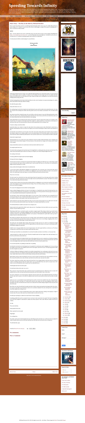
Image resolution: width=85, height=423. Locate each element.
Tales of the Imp (65, 200)
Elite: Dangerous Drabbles (67, 187)
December (66, 223)
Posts (64, 370)
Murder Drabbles (65, 191)
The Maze (64, 207)
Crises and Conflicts (66, 380)
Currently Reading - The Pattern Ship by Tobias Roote (68, 246)
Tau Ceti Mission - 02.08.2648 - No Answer (68, 261)
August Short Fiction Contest (70, 163)
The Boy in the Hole (66, 202)
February (66, 313)
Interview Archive (28, 16)
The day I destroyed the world (68, 205)
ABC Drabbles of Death (67, 178)
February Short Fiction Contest (70, 132)
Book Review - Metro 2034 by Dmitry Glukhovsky (67, 241)
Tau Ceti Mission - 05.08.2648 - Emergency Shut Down (68, 236)
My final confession (66, 196)
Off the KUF (64, 391)
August (66, 302)
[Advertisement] (42, 406)
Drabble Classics (65, 180)
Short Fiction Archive (39, 16)
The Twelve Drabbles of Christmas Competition (69, 143)
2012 (64, 322)
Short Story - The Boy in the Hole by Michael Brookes (67, 275)
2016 (64, 221)
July (65, 304)
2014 (64, 319)
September (66, 300)
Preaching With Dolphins (67, 198)
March (65, 311)
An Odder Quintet (65, 386)
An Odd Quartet (65, 384)
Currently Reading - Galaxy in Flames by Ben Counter (68, 256)
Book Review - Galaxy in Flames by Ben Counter (67, 226)
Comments (65, 372)
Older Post (55, 371)
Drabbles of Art (65, 182)
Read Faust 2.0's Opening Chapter (67, 270)
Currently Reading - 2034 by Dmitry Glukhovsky (68, 284)
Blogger (64, 420)
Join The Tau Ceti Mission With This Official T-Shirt (67, 265)
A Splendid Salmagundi (67, 388)
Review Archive (19, 16)
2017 (64, 220)
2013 (64, 321)
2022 (64, 218)
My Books (48, 16)
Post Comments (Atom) (36, 375)
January (66, 315)
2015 (64, 317)
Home (11, 16)
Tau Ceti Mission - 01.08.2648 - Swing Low (68, 288)
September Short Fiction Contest (70, 120)
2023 (64, 216)
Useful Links (55, 16)
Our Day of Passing (66, 382)
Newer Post (13, 371)
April (65, 309)
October (66, 298)
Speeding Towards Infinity (33, 6)
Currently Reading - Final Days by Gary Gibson (68, 231)
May (65, 307)
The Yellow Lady (65, 209)
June (65, 306)
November (66, 297)
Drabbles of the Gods (66, 185)
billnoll (55, 420)
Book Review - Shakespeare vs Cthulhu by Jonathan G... (68, 251)
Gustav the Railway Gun (67, 189)
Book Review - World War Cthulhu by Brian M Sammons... (68, 280)
